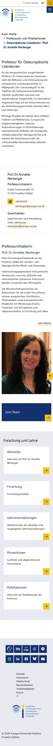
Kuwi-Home (9, 34)
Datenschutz (23, 681)
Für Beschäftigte (30, 2)
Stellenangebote (25, 688)
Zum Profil (44, 323)
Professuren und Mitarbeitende (26, 38)
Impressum (22, 677)
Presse (19, 692)
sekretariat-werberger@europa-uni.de (21, 224)
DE (42, 2)
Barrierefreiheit (24, 685)
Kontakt (20, 673)
